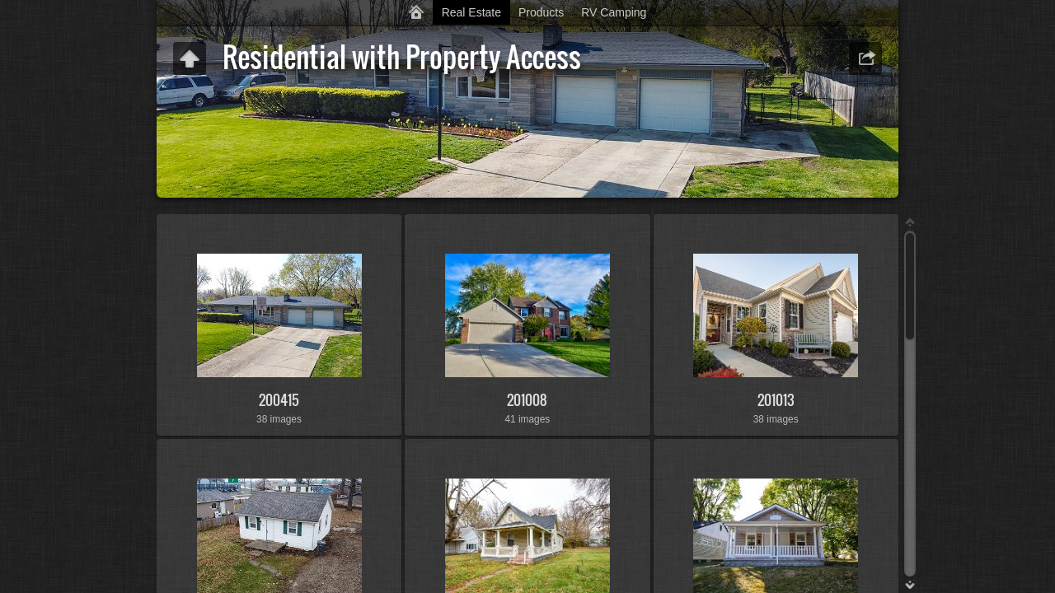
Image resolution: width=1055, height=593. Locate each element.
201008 (527, 400)
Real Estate (471, 12)
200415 (279, 400)
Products (541, 12)
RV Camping (613, 12)
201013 (776, 400)
